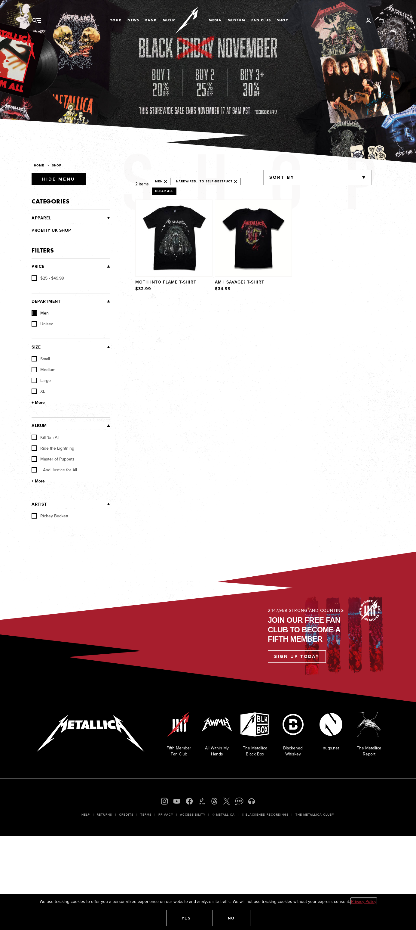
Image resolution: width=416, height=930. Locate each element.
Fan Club (261, 20)
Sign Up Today (297, 656)
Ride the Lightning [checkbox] (53, 448)
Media (215, 20)
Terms (145, 814)
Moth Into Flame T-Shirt (165, 282)
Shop (282, 20)
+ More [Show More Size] (38, 402)
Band (151, 20)
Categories (50, 201)
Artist (39, 504)
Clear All (164, 191)
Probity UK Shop (51, 230)
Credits (126, 814)
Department (46, 301)
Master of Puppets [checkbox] (53, 459)
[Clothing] (80, 218)
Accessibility (192, 814)
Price (38, 266)
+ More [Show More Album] (38, 481)
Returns (104, 814)
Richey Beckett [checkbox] (50, 516)
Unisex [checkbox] (42, 324)
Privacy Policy (363, 901)
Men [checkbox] (40, 313)
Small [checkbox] (41, 359)
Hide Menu (58, 179)
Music (169, 20)
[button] (186, 918)
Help (85, 814)
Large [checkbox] (41, 380)
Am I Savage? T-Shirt (239, 282)
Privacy (165, 814)
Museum (236, 20)
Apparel (41, 218)
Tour (115, 20)
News (133, 20)
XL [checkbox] (38, 391)
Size (36, 347)
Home (39, 165)
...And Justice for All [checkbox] (54, 470)
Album (39, 426)
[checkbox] (48, 278)
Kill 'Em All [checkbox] (45, 437)
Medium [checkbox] (43, 370)
